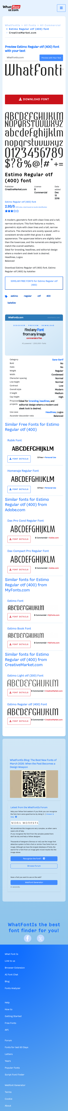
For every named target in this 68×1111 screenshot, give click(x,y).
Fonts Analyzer (12, 988)
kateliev (12, 303)
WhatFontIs (12, 25)
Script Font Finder (14, 1075)
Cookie (8, 1099)
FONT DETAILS (19, 459)
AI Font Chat (11, 974)
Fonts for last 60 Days (16, 1047)
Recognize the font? (34, 858)
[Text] (21, 58)
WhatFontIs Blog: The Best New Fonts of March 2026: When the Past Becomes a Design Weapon (33, 764)
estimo (14, 296)
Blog (7, 981)
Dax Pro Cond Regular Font (25, 520)
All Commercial (50, 25)
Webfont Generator (34, 882)
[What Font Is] (11, 8)
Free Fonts (10, 1023)
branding (33, 401)
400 (48, 296)
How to (8, 1009)
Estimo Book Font (19, 628)
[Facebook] (27, 938)
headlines (44, 401)
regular (28, 296)
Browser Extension (15, 968)
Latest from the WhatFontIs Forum (29, 807)
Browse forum (34, 866)
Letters (9, 1054)
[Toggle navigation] (61, 8)
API (7, 1030)
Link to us (10, 961)
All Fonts (30, 25)
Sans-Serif (57, 360)
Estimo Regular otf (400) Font (27, 704)
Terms (8, 1092)
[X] (40, 938)
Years (8, 1061)
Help (7, 1002)
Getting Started (13, 1016)
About (8, 1106)
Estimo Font (15, 600)
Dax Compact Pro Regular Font (28, 551)
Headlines (51, 412)
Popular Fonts (12, 1068)
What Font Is (11, 954)
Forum (8, 1040)
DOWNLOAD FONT (34, 99)
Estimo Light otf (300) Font (25, 675)
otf (39, 296)
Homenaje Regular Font (23, 470)
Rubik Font (14, 440)
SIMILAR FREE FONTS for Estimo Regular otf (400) (34, 283)
